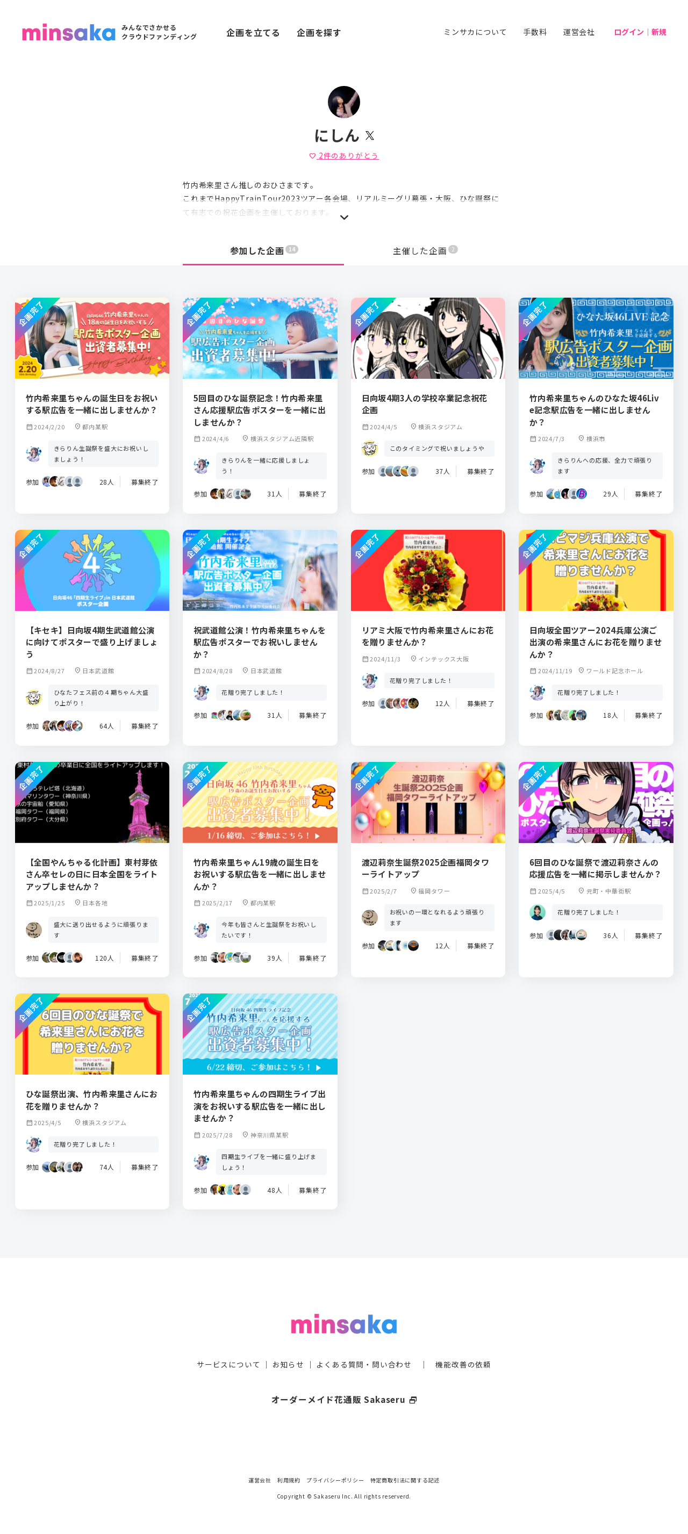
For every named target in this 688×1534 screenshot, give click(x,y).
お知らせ (288, 1342)
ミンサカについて (475, 31)
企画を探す (319, 32)
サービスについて (228, 1342)
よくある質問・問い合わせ (364, 1342)
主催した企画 (425, 250)
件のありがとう (344, 155)
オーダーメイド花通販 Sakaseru (344, 1377)
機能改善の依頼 (463, 1342)
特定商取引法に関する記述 (405, 1480)
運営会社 (579, 31)
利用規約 (288, 1480)
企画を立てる (253, 32)
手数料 (535, 31)
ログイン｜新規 (640, 31)
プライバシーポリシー (335, 1480)
